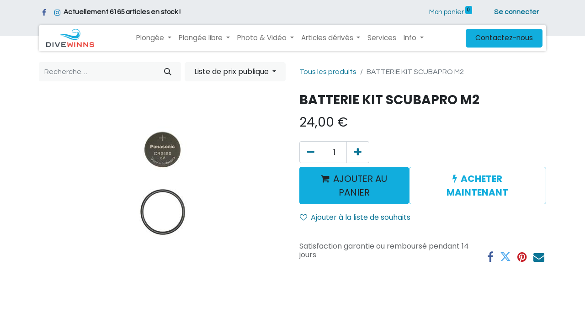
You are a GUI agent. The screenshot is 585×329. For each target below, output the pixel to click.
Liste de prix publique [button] (232, 71)
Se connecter (516, 12)
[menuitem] (382, 38)
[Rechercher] (167, 71)
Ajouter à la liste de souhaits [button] (355, 217)
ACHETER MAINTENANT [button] (477, 185)
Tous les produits (327, 71)
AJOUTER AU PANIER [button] (354, 185)
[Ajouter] (357, 152)
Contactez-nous (504, 37)
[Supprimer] (310, 152)
